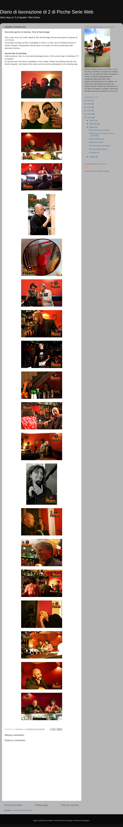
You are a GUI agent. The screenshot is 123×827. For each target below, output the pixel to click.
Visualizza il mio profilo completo (97, 171)
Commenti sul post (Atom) (22, 810)
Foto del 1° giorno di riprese (99, 146)
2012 (89, 117)
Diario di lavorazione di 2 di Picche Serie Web (46, 12)
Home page (41, 805)
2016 (89, 104)
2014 (89, 111)
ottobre (92, 120)
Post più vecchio (70, 805)
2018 (89, 100)
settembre (93, 124)
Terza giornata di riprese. (98, 149)
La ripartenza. (94, 152)
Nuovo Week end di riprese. (99, 130)
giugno (92, 127)
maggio (92, 157)
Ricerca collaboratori (97, 139)
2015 (89, 107)
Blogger (86, 820)
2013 (89, 114)
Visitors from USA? (96, 142)
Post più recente (13, 805)
